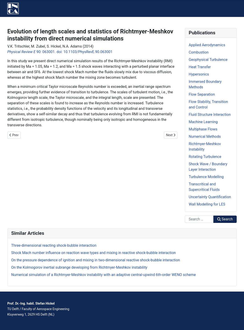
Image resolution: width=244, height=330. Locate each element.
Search (225, 219)
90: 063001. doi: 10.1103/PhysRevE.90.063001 (60, 52)
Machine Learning (203, 122)
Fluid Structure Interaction (210, 114)
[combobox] (199, 219)
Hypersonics (199, 74)
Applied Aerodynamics (207, 45)
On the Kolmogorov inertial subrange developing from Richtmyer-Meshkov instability (79, 267)
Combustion (199, 52)
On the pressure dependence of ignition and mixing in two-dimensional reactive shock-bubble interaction (95, 260)
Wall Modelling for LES (207, 204)
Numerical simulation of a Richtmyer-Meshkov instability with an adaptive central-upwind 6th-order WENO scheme (103, 275)
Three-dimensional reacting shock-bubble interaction (54, 245)
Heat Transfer (200, 67)
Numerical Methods (205, 136)
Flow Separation (202, 94)
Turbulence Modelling (206, 177)
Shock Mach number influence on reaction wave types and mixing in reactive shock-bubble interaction (93, 253)
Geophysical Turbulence (208, 59)
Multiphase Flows (203, 129)
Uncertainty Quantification (210, 197)
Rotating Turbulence (205, 156)
